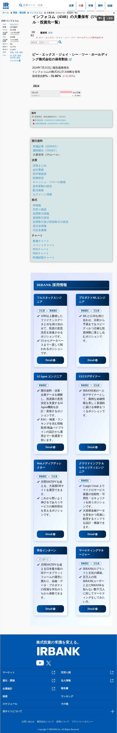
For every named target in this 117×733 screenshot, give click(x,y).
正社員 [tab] (42, 311)
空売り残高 (39, 209)
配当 (4, 44)
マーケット (29, 672)
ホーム (5, 13)
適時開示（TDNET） (45, 150)
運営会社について (45, 722)
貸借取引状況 (41, 217)
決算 (71, 5)
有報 (90, 5)
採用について (62, 722)
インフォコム (36, 13)
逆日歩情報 (39, 225)
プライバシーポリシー (82, 722)
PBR (4, 37)
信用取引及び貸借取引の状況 (50, 221)
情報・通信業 (19, 13)
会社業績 (38, 169)
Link (4, 55)
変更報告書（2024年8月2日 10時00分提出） (50, 120)
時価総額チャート (44, 257)
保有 (50, 32)
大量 (16, 52)
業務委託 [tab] (53, 311)
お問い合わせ (28, 722)
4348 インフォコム (10, 21)
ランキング (67, 696)
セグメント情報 (42, 194)
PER (4, 30)
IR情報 (37, 205)
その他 (64, 704)
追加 (109, 18)
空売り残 (87, 672)
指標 (109, 5)
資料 (4, 52)
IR (11, 56)
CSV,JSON (15, 61)
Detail (50, 360)
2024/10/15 (14, 24)
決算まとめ (39, 165)
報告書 (64, 688)
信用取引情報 (41, 213)
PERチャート (41, 249)
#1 (39, 95)
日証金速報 (39, 230)
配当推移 (38, 190)
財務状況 (38, 177)
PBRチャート (41, 253)
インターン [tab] (44, 559)
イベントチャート (44, 245)
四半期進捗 (39, 173)
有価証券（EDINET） (46, 146)
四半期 (13, 58)
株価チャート (41, 241)
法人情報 (87, 680)
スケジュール (10, 704)
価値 (18, 58)
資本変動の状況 (42, 186)
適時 (100, 5)
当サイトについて (12, 711)
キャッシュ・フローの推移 (49, 182)
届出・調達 (29, 680)
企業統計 (29, 688)
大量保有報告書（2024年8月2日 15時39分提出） (51, 123)
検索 (5, 696)
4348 (4, 24)
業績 (19, 56)
